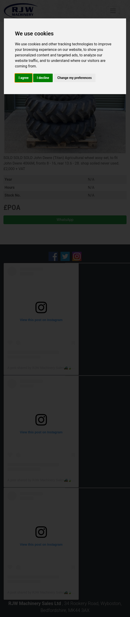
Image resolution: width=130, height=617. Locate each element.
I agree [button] (24, 78)
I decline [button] (43, 78)
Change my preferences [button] (74, 78)
